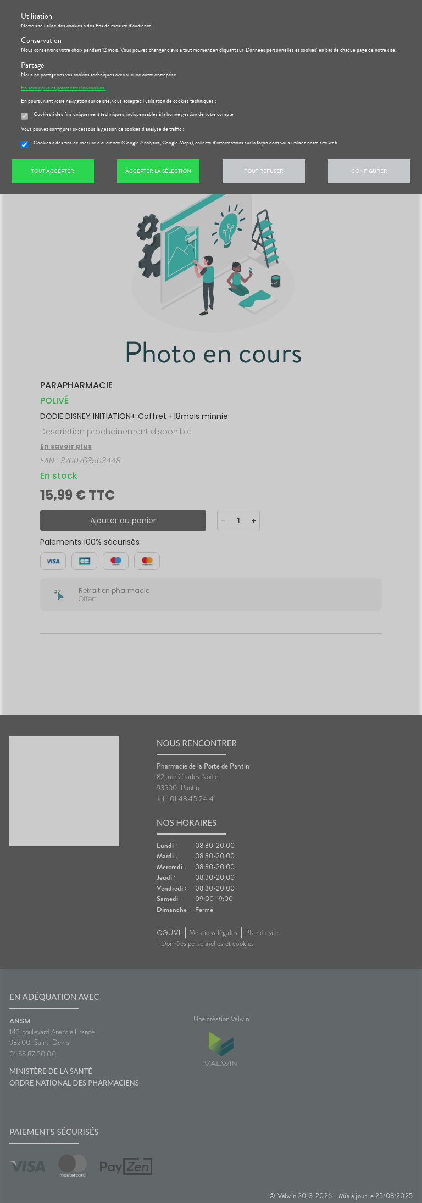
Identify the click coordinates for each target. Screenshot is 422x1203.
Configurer (369, 171)
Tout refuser (264, 171)
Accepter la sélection (158, 171)
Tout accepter (52, 171)
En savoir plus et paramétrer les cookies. (63, 88)
